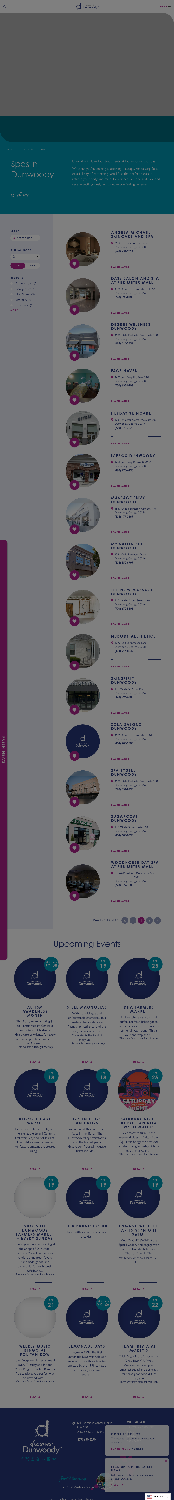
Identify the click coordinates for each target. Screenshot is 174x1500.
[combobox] (158, 1496)
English (155, 1497)
